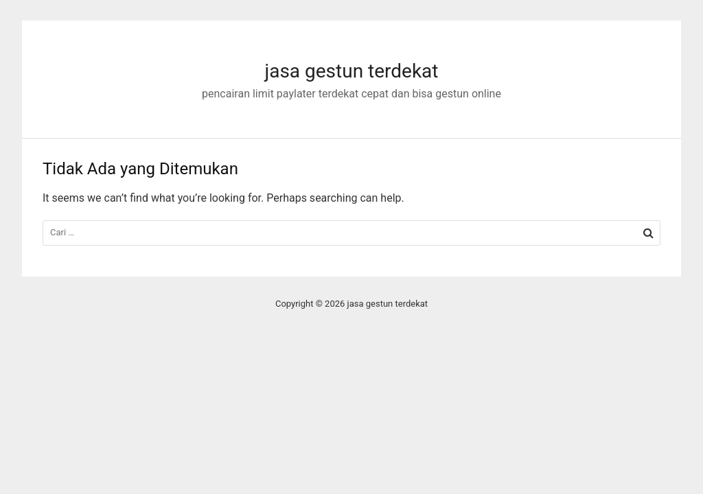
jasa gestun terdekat (351, 71)
